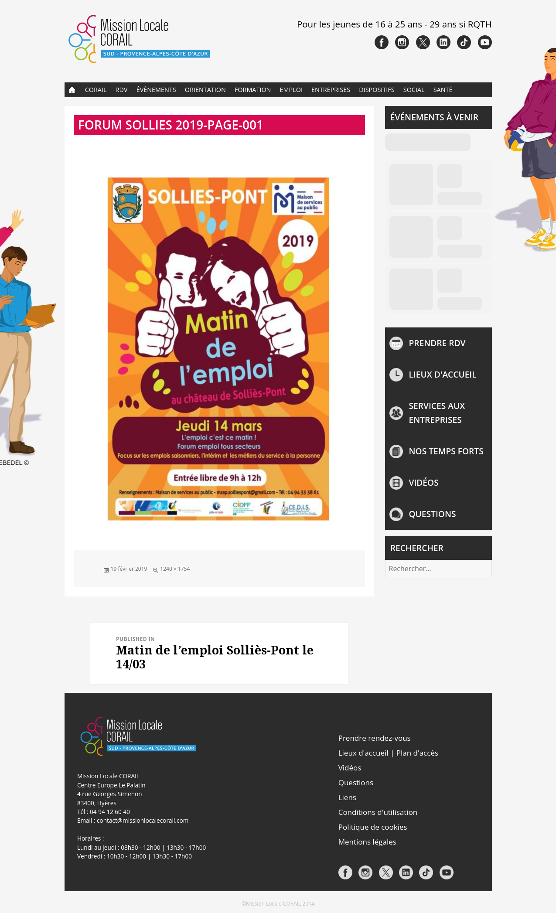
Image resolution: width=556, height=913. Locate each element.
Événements (156, 89)
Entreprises (330, 89)
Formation (253, 89)
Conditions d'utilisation (378, 812)
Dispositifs (376, 89)
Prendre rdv (437, 343)
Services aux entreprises (437, 413)
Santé (443, 89)
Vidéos (424, 482)
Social (414, 89)
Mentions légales (367, 842)
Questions (432, 514)
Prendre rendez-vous (374, 738)
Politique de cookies (372, 827)
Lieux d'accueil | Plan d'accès (388, 753)
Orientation (205, 89)
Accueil (72, 89)
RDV (122, 89)
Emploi (291, 89)
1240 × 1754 (175, 568)
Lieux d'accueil (443, 374)
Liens (347, 797)
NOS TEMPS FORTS (446, 451)
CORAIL (96, 89)
